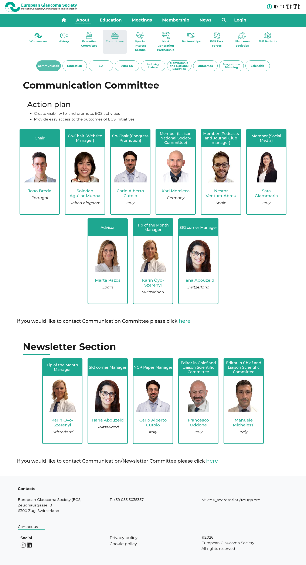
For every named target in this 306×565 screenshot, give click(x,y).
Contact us (28, 526)
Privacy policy (123, 537)
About (83, 20)
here (185, 321)
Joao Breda (39, 190)
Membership (175, 20)
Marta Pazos (107, 280)
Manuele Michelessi (244, 422)
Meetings (142, 20)
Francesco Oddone (198, 422)
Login (240, 20)
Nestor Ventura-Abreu (221, 193)
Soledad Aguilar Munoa (85, 193)
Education (111, 20)
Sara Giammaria (266, 193)
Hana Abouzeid (198, 280)
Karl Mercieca (176, 190)
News (205, 20)
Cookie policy (123, 543)
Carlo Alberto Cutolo (130, 193)
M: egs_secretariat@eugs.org (231, 499)
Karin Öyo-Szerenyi (153, 283)
